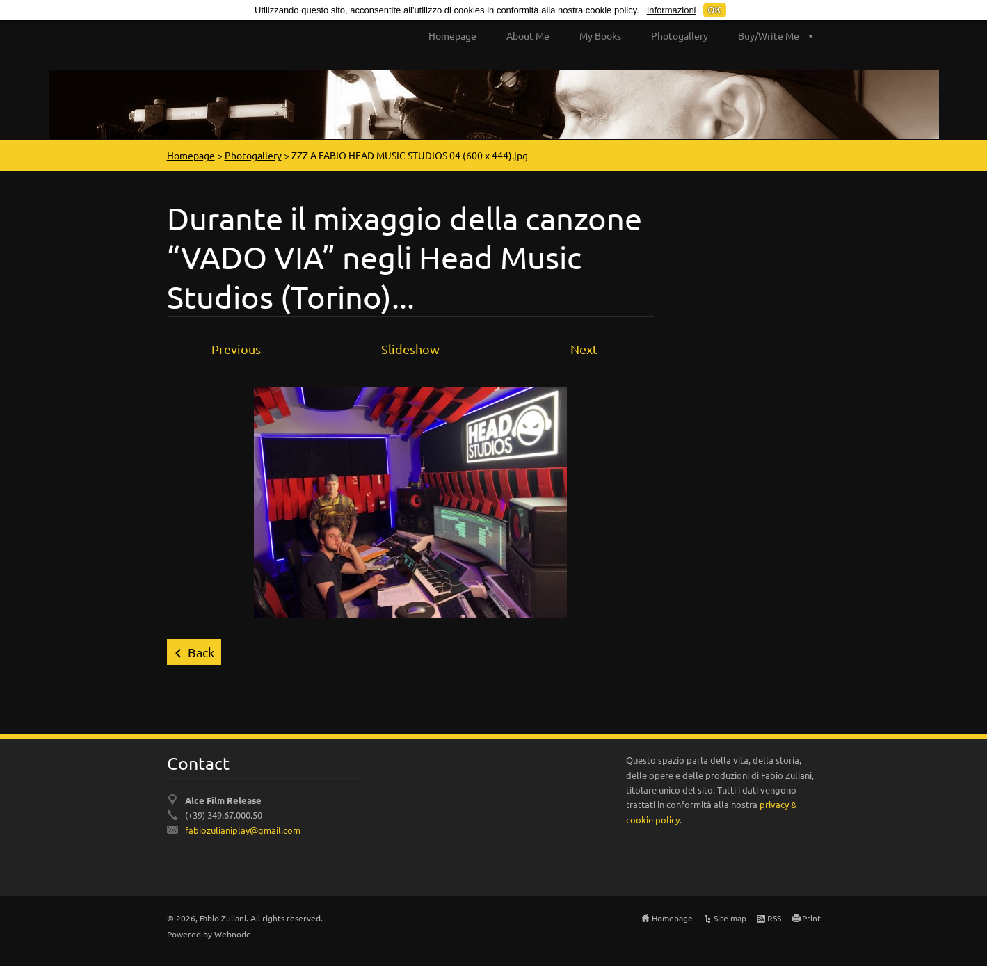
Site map (730, 918)
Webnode (232, 934)
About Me (527, 35)
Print (811, 918)
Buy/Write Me (768, 35)
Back (201, 652)
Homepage (452, 35)
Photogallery (679, 35)
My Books (600, 35)
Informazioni (671, 10)
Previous (236, 348)
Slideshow (410, 348)
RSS (774, 918)
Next (583, 348)
